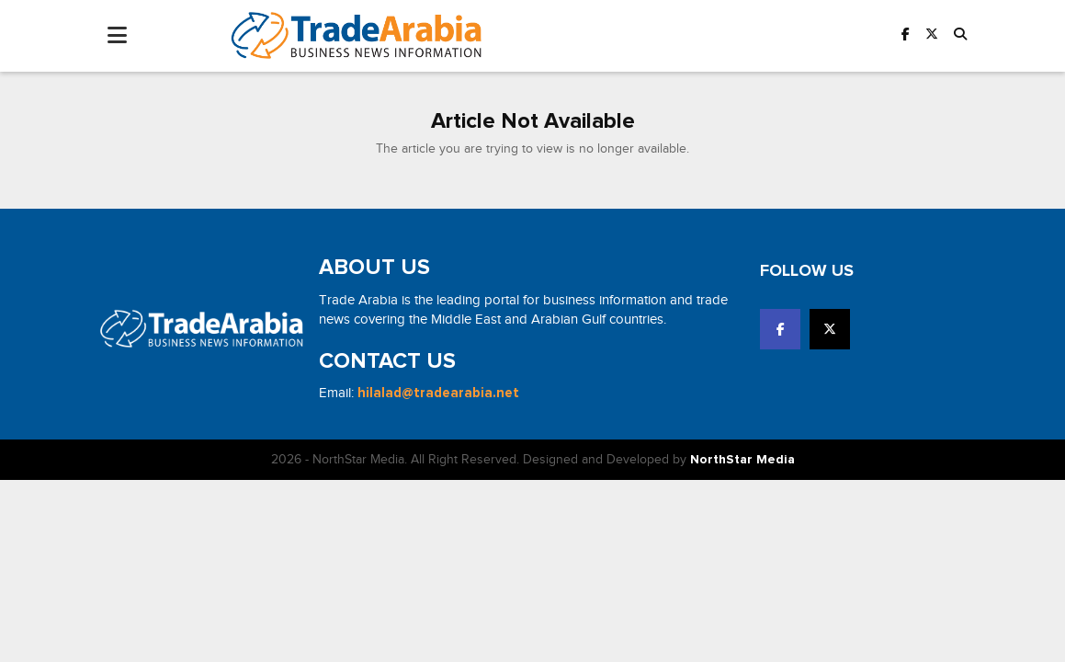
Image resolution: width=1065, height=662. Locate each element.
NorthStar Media (742, 459)
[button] (960, 35)
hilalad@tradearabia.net (438, 393)
